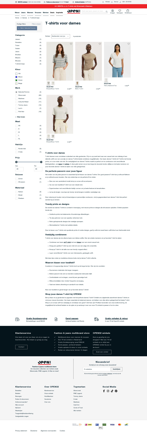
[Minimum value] (19, 169)
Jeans (28, 52)
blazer (79, 242)
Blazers (28, 58)
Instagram (108, 391)
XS (19, 125)
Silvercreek (22, 95)
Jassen (28, 39)
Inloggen (112, 12)
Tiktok (112, 391)
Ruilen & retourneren (22, 399)
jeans (60, 164)
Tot (35, 166)
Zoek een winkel (102, 352)
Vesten (28, 49)
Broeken (28, 55)
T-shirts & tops (28, 64)
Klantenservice (49, 390)
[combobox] (95, 11)
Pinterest (116, 391)
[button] (71, 44)
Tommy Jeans (22, 105)
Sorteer (47, 36)
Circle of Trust (78, 408)
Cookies (62, 430)
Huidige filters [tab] (21, 24)
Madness (21, 98)
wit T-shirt (67, 242)
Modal (20, 195)
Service (116, 1)
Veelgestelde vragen (22, 416)
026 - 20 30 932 (126, 1)
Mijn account (19, 405)
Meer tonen (21, 117)
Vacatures (47, 399)
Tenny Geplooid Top (110, 85)
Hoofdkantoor (48, 396)
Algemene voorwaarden (48, 430)
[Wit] (28, 74)
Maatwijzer (18, 410)
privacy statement (107, 373)
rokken (67, 164)
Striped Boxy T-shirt (52, 88)
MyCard (17, 408)
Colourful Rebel (23, 102)
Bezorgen (18, 396)
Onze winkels (48, 393)
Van (16, 166)
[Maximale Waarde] (38, 169)
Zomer (20, 179)
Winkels (107, 1)
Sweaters (28, 43)
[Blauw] (28, 77)
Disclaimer (33, 430)
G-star (76, 399)
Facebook (104, 391)
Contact (21, 347)
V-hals (20, 152)
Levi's (20, 108)
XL (19, 139)
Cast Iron (76, 405)
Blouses (28, 61)
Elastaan (21, 198)
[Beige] (28, 84)
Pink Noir (21, 111)
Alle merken (77, 410)
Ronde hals (22, 148)
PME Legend (78, 393)
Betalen (17, 393)
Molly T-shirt (79, 88)
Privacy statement (21, 430)
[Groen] (28, 80)
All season (21, 182)
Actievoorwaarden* (21, 402)
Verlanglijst (120, 12)
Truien (28, 46)
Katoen (20, 192)
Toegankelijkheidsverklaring (24, 413)
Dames (24, 18)
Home (17, 18)
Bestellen (18, 390)
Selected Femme (23, 92)
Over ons (47, 402)
